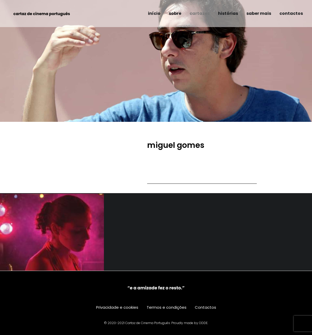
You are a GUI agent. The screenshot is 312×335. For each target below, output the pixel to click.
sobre (175, 13)
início (154, 13)
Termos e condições (166, 307)
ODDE (203, 323)
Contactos (205, 307)
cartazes (200, 13)
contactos (291, 13)
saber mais (258, 13)
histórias (228, 13)
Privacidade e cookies (117, 307)
